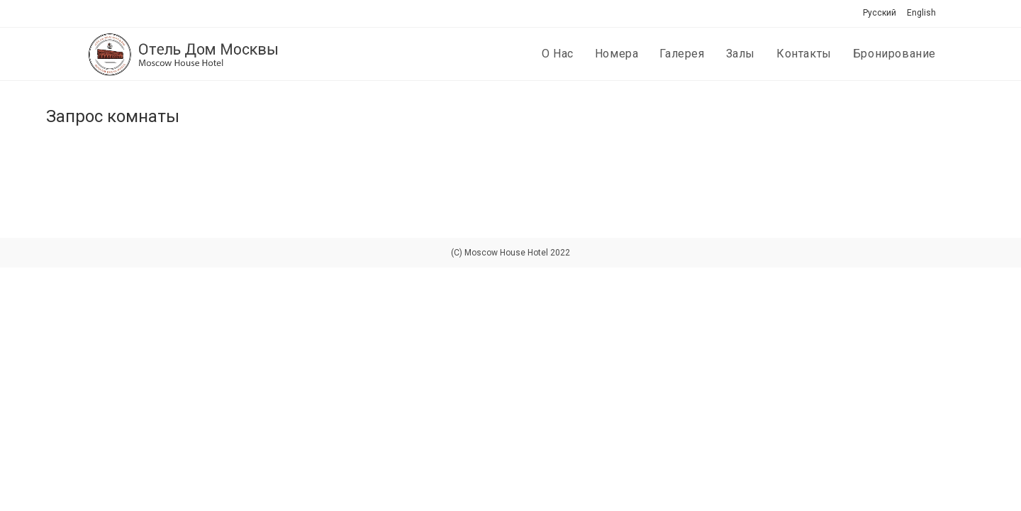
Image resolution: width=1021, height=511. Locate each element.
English (921, 13)
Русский (879, 13)
